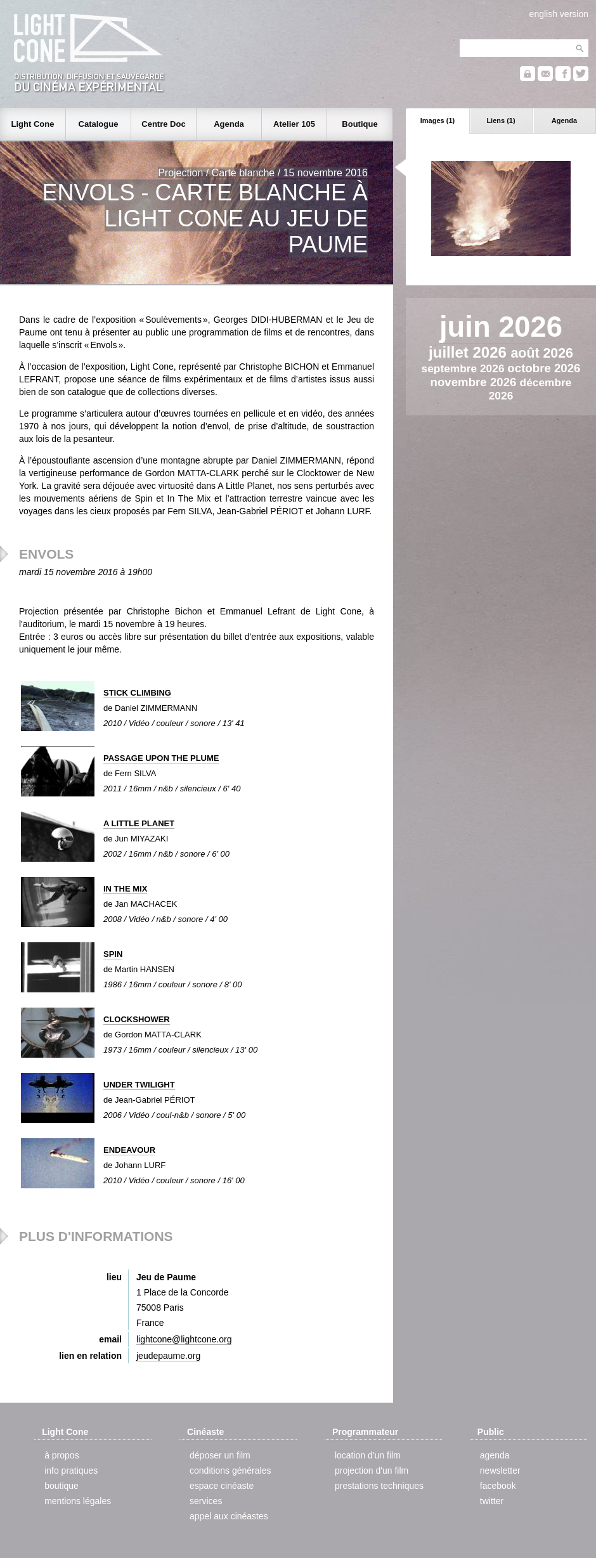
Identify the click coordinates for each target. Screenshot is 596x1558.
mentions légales (77, 1501)
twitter (491, 1501)
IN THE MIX (125, 888)
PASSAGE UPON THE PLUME (161, 758)
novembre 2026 (475, 382)
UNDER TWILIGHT (139, 1084)
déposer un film (220, 1455)
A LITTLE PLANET (138, 823)
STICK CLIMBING (137, 693)
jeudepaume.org (168, 1356)
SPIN (112, 954)
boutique (61, 1486)
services (206, 1501)
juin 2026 (500, 327)
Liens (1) (500, 120)
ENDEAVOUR (129, 1150)
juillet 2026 (469, 352)
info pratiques (71, 1470)
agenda (495, 1455)
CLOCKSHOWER (136, 1019)
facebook (498, 1486)
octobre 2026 (543, 368)
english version (558, 14)
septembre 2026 (465, 368)
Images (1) (437, 120)
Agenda (564, 120)
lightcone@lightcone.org (183, 1339)
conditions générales (230, 1470)
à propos (61, 1455)
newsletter (500, 1470)
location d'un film (368, 1455)
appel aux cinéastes (229, 1516)
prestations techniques (379, 1486)
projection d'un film (371, 1470)
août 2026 (542, 353)
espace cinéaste (222, 1486)
